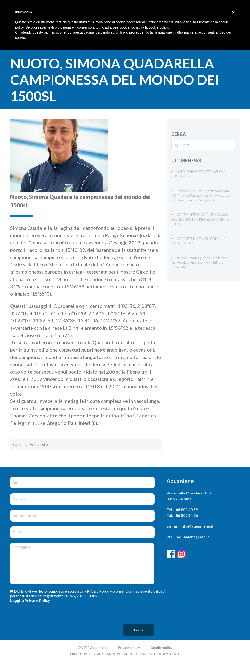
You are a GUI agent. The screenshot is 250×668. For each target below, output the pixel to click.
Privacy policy (129, 655)
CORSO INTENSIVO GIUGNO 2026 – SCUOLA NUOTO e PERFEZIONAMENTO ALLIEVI (200, 219)
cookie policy (158, 27)
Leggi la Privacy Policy (30, 607)
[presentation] (30, 628)
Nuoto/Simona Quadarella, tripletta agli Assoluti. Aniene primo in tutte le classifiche (199, 262)
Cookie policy (161, 655)
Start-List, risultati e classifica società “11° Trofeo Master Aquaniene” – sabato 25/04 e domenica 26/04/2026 (200, 195)
